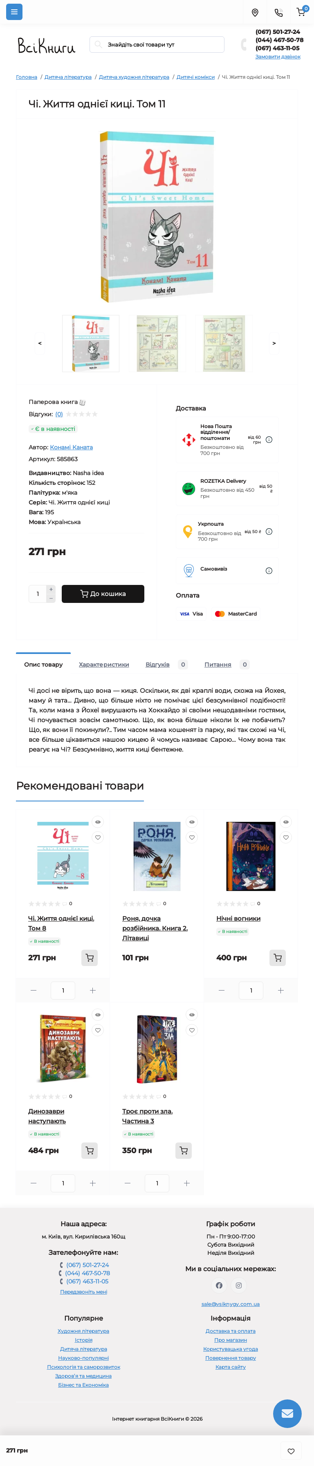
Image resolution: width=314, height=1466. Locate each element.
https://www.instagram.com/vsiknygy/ (239, 1285)
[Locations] (255, 12)
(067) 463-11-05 (277, 48)
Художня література (83, 1331)
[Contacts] (278, 12)
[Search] (99, 44)
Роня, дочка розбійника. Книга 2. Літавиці (155, 928)
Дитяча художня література (134, 77)
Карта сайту (230, 1367)
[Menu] (14, 12)
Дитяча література (68, 77)
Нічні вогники (238, 918)
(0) (59, 414)
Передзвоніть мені (83, 1292)
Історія (83, 1340)
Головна (26, 77)
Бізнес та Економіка (83, 1385)
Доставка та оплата (231, 1331)
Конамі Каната (71, 447)
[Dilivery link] (269, 439)
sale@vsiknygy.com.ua (231, 1304)
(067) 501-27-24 (278, 32)
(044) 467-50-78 (279, 40)
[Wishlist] (98, 837)
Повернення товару (230, 1358)
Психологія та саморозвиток (83, 1367)
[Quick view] (98, 822)
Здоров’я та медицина (83, 1376)
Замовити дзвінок (278, 57)
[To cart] (89, 958)
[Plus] (51, 589)
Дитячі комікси (196, 77)
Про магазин (230, 1340)
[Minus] (51, 598)
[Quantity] (38, 594)
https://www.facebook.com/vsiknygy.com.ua (219, 1285)
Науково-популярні (83, 1358)
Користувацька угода (230, 1349)
